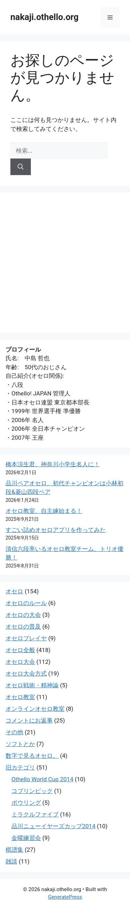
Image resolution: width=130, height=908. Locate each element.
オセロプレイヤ (26, 638)
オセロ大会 (20, 661)
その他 (14, 732)
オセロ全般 (20, 650)
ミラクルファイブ (35, 814)
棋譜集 (14, 849)
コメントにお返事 (29, 720)
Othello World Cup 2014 (42, 779)
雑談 (11, 861)
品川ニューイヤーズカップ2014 (53, 826)
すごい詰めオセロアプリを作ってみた (56, 529)
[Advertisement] (65, 262)
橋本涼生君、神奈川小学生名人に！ (53, 464)
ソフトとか (20, 743)
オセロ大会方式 (26, 673)
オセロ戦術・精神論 (32, 685)
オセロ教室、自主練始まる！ (44, 510)
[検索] (20, 167)
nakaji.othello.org (44, 17)
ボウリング (26, 802)
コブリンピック (32, 790)
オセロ (14, 591)
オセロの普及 (23, 626)
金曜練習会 (26, 837)
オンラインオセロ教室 (35, 708)
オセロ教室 (20, 697)
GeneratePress (65, 897)
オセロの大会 (23, 614)
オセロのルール (26, 603)
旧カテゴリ (20, 767)
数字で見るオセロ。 (32, 755)
